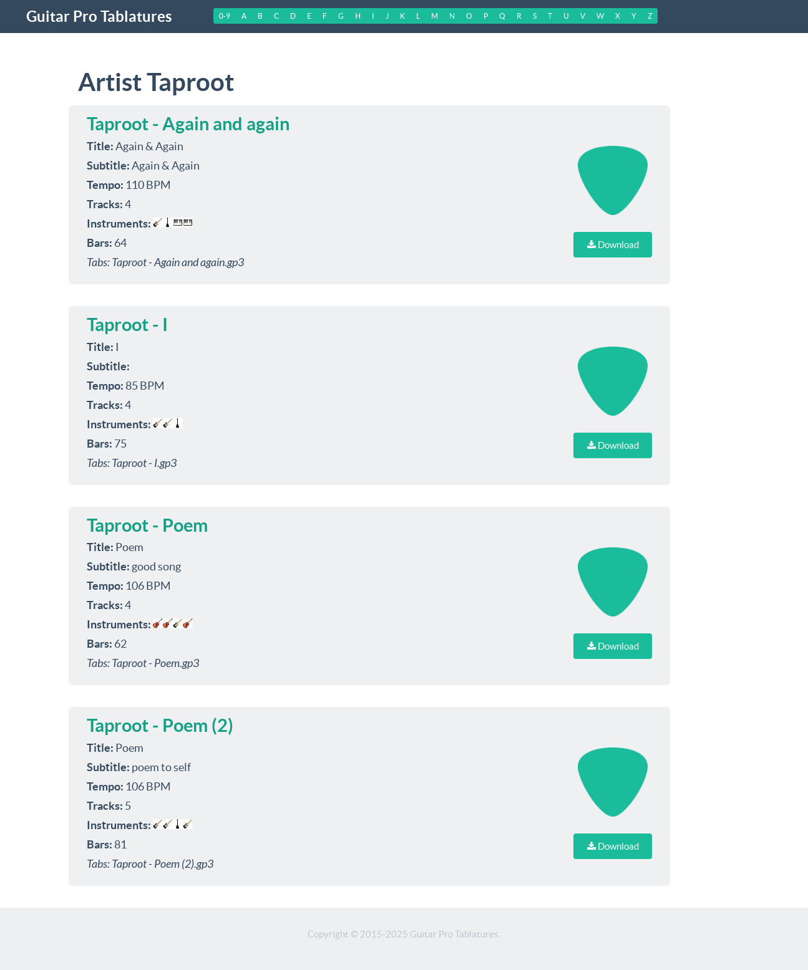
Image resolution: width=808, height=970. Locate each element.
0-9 (224, 16)
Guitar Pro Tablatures (99, 16)
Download (613, 244)
